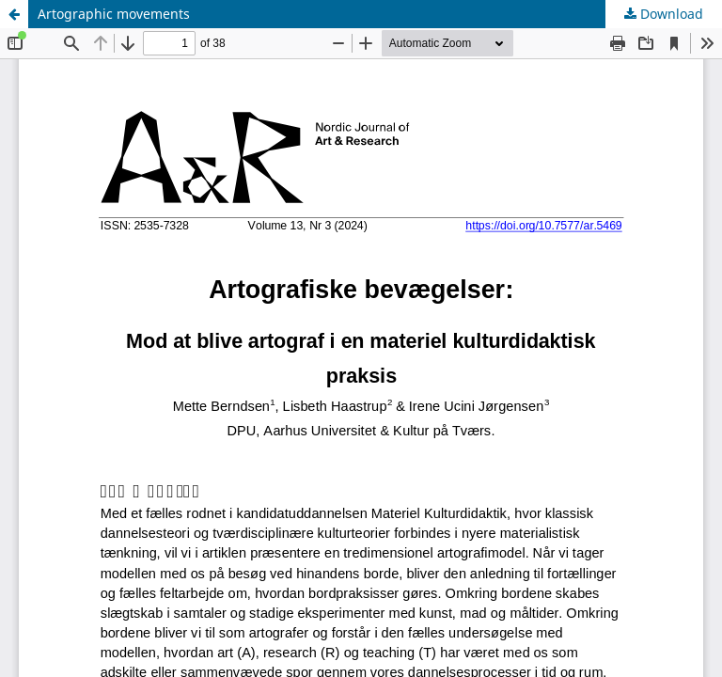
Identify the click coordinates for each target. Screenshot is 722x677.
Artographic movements (114, 14)
